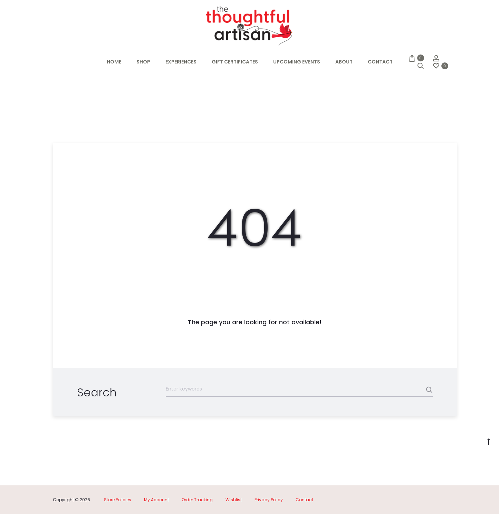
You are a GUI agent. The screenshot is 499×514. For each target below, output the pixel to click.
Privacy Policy (269, 500)
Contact (380, 61)
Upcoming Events (296, 61)
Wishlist (233, 500)
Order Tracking (197, 500)
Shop (143, 61)
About (344, 61)
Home (114, 61)
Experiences (180, 61)
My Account (156, 500)
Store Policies (117, 500)
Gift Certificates (235, 61)
